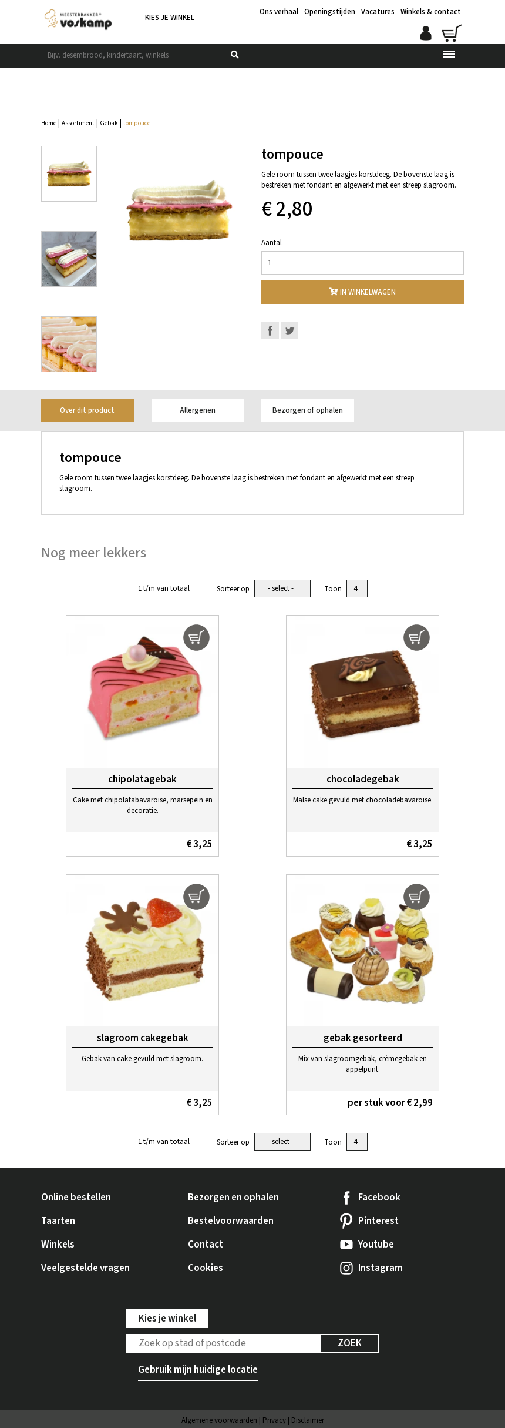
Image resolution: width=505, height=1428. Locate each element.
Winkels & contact (430, 11)
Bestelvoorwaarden (231, 1221)
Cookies (205, 1268)
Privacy (274, 1420)
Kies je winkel (169, 17)
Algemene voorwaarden (219, 1420)
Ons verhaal (279, 11)
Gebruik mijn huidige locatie (198, 1370)
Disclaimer (307, 1420)
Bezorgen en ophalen (233, 1197)
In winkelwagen (362, 292)
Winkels (58, 1244)
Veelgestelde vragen (85, 1268)
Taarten (58, 1221)
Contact (205, 1244)
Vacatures (378, 11)
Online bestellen (76, 1197)
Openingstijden (329, 11)
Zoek (350, 1343)
